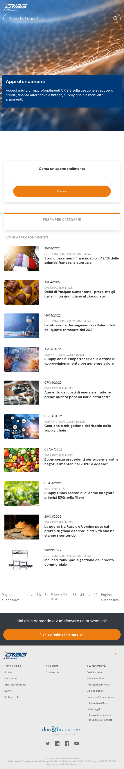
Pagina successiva (11, 597)
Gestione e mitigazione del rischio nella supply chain (77, 428)
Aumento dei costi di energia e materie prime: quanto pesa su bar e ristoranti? (77, 394)
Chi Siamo (10, 678)
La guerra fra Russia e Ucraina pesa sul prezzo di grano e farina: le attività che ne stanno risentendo (79, 531)
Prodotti (9, 672)
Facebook (67, 743)
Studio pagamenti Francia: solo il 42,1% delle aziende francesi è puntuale (81, 260)
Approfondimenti (15, 684)
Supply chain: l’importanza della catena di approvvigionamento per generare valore (79, 361)
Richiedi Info (12, 697)
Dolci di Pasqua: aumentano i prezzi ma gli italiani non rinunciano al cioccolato (79, 294)
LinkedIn (57, 743)
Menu (117, 7)
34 (82, 594)
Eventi (8, 690)
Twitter (47, 743)
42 (95, 594)
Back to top (116, 654)
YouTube (76, 743)
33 (75, 594)
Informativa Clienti (98, 703)
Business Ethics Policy (100, 697)
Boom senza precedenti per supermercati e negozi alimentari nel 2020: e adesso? (81, 461)
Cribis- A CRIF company (15, 6)
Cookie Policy (95, 690)
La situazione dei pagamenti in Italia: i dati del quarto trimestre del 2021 (79, 327)
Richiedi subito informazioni (62, 635)
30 (39, 594)
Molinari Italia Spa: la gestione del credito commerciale (79, 562)
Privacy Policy (95, 678)
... (32, 594)
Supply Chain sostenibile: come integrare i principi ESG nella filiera (80, 495)
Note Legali (94, 709)
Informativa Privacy (98, 684)
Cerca (62, 191)
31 (46, 594)
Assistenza (52, 672)
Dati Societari (95, 672)
